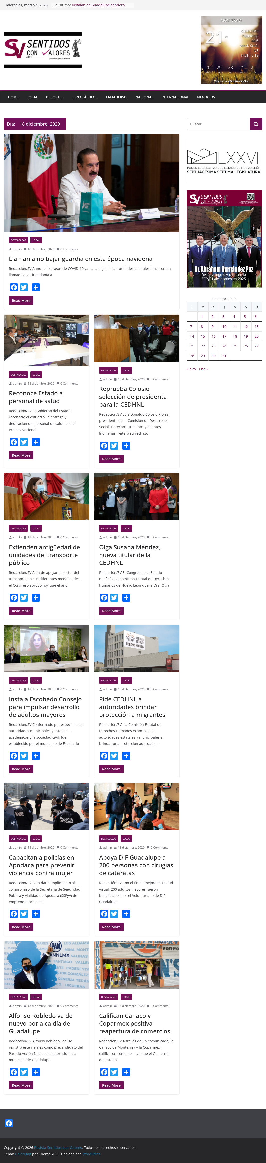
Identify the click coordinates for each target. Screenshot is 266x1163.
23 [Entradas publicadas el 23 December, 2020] (214, 346)
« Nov (191, 369)
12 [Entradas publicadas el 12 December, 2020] (246, 326)
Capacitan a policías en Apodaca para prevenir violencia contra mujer (41, 865)
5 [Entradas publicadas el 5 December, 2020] (245, 316)
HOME (13, 97)
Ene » (203, 369)
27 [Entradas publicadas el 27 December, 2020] (257, 346)
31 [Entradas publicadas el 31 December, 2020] (224, 355)
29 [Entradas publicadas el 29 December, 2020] (203, 355)
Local (32, 97)
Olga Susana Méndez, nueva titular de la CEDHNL (129, 555)
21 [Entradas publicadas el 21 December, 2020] (192, 346)
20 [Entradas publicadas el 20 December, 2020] (257, 336)
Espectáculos (85, 97)
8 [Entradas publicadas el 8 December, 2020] (202, 326)
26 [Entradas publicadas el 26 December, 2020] (246, 346)
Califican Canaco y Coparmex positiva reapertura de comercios (134, 1023)
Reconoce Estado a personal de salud (36, 397)
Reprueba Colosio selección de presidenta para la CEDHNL (133, 396)
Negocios (206, 97)
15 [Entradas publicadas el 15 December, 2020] (203, 336)
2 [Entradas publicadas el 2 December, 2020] (213, 316)
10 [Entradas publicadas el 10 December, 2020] (224, 326)
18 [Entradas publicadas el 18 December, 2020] (235, 336)
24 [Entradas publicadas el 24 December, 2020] (224, 346)
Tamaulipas (116, 97)
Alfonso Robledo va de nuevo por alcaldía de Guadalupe (41, 1023)
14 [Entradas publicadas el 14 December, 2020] (192, 336)
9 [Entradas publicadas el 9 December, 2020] (213, 326)
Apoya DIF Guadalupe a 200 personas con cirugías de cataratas (136, 865)
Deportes (55, 97)
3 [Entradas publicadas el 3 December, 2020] (223, 316)
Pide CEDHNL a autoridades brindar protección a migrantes (132, 707)
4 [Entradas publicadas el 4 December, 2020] (234, 316)
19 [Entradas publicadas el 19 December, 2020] (246, 336)
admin (17, 249)
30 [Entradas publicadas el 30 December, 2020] (214, 355)
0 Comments (67, 249)
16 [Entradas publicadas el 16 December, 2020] (214, 336)
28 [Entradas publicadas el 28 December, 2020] (192, 355)
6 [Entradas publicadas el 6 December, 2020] (256, 316)
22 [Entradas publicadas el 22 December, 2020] (203, 346)
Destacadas (18, 240)
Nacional (144, 97)
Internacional (175, 97)
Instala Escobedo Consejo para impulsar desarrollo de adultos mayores (45, 707)
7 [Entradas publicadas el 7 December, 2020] (191, 326)
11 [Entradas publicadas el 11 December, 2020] (235, 326)
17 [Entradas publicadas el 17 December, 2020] (224, 336)
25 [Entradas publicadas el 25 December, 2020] (235, 346)
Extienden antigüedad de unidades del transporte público (44, 555)
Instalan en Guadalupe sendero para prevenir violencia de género (100, 7)
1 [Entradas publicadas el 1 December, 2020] (202, 316)
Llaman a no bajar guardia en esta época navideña (81, 259)
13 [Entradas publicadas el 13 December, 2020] (257, 326)
